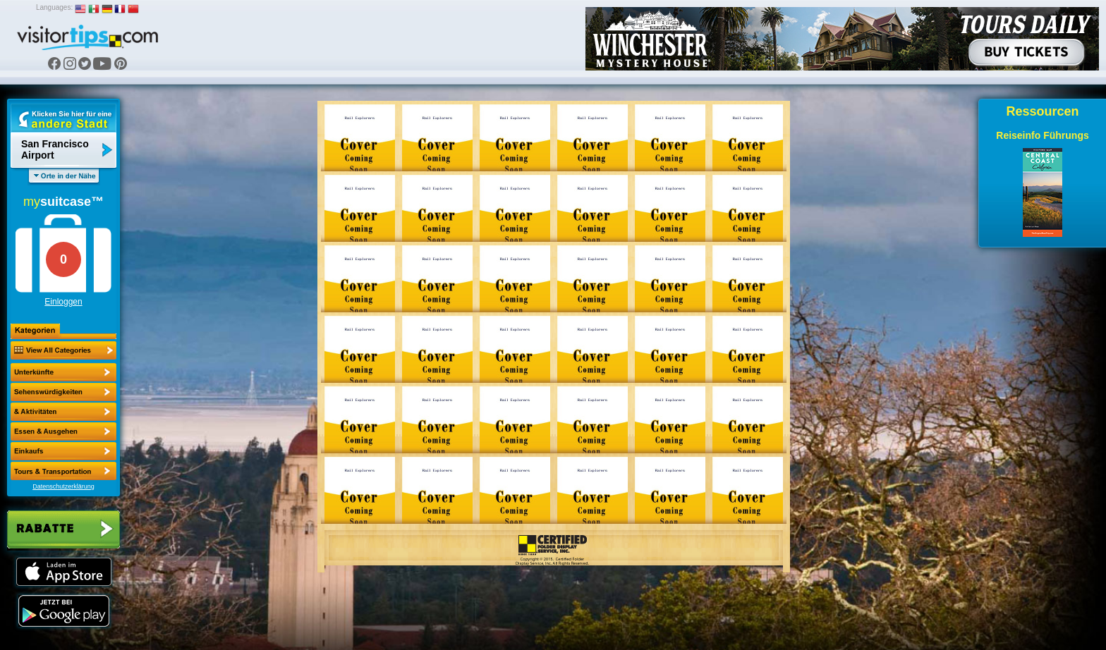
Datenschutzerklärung (63, 486)
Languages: (54, 7)
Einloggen (63, 302)
